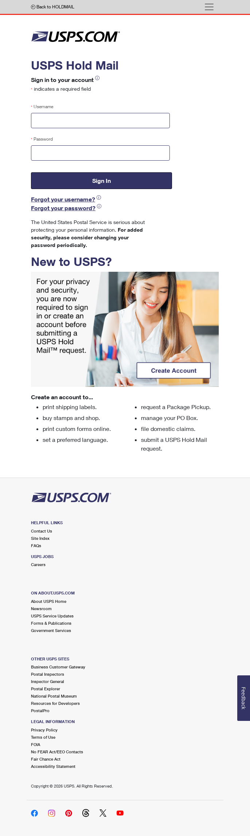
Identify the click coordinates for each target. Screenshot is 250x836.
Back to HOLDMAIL (52, 6)
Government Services (51, 630)
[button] (97, 78)
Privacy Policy (44, 729)
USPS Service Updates (52, 615)
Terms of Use (43, 737)
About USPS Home (48, 601)
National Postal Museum (54, 696)
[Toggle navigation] (209, 7)
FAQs (36, 545)
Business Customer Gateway (58, 666)
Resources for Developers (55, 703)
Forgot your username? (63, 199)
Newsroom (41, 608)
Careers (38, 564)
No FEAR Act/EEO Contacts (57, 751)
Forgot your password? (63, 207)
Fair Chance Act (45, 759)
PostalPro (40, 710)
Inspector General (47, 681)
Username (42, 106)
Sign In (101, 180)
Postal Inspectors (47, 674)
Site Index (40, 538)
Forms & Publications (51, 623)
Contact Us (41, 531)
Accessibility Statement (53, 766)
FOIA (35, 744)
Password (42, 139)
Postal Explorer (45, 688)
